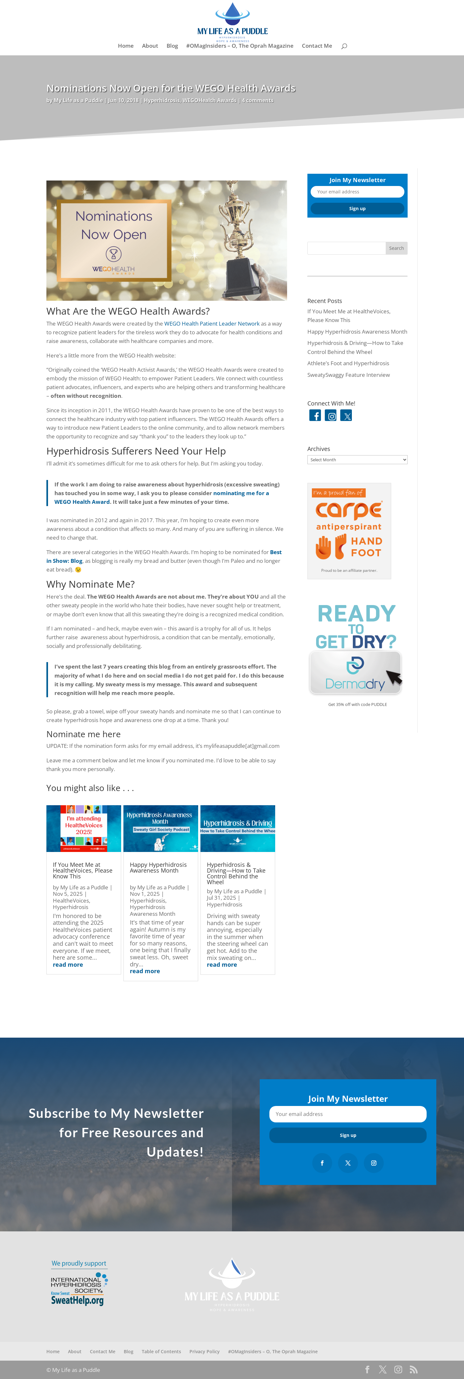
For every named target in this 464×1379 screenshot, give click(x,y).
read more (68, 964)
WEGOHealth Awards (210, 100)
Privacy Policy (204, 1351)
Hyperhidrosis (162, 100)
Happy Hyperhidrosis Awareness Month (158, 867)
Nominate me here (83, 734)
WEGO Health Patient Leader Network (212, 323)
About (150, 46)
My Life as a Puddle (78, 100)
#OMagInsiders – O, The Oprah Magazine (240, 46)
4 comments (258, 100)
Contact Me (317, 46)
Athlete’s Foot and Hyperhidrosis (348, 363)
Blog (172, 46)
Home (126, 46)
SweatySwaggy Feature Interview (348, 374)
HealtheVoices (71, 900)
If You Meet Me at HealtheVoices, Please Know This (82, 870)
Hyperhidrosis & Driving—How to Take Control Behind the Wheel (236, 873)
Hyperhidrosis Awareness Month (152, 910)
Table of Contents (161, 1351)
